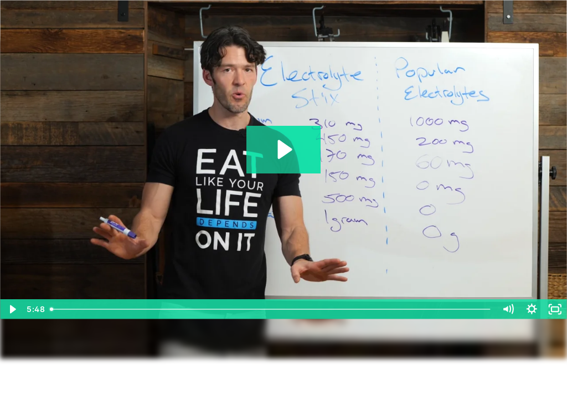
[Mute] (508, 309)
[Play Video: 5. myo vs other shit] (283, 149)
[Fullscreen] (555, 309)
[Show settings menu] (532, 309)
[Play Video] (12, 309)
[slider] (271, 309)
